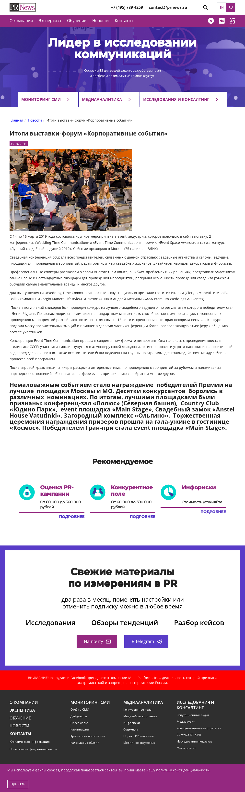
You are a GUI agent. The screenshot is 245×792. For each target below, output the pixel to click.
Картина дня (79, 729)
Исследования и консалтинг (176, 99)
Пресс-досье (79, 723)
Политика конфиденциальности (33, 749)
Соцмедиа (130, 729)
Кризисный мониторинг (87, 736)
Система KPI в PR (189, 735)
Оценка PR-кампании (138, 736)
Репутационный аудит (193, 715)
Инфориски (131, 723)
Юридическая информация (30, 742)
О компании (21, 20)
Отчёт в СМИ (79, 710)
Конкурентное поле (137, 710)
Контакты (124, 20)
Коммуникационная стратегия (199, 728)
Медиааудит (186, 722)
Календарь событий (84, 743)
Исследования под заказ (194, 741)
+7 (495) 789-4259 (127, 7)
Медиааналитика (102, 99)
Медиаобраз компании (140, 716)
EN (222, 7)
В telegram (147, 641)
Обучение (76, 20)
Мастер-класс (186, 748)
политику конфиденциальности (183, 770)
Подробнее (71, 517)
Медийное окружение (139, 743)
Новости (100, 20)
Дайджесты (78, 716)
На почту (97, 641)
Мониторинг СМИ (41, 99)
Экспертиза (22, 710)
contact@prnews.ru (168, 7)
